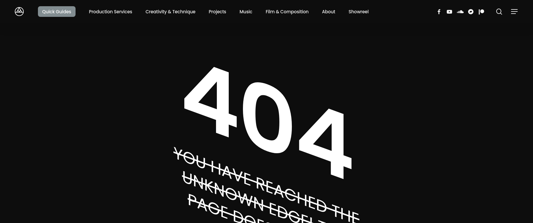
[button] (514, 12)
